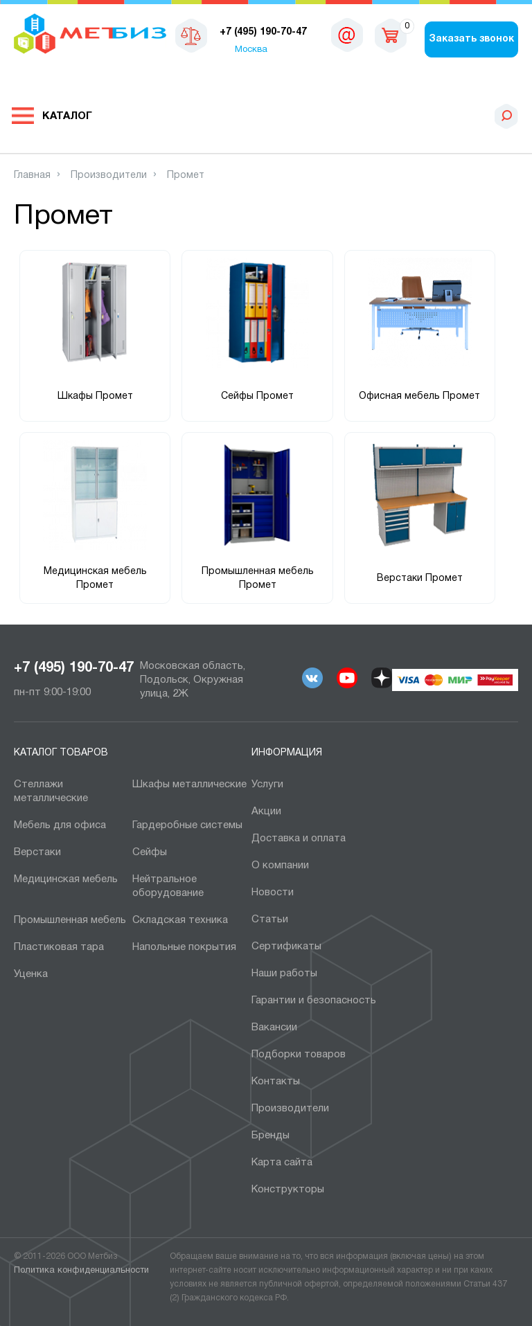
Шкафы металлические (189, 784)
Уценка (31, 974)
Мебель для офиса (60, 825)
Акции (266, 811)
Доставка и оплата (298, 838)
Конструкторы (287, 1189)
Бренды (270, 1135)
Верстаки (37, 852)
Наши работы (284, 973)
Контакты (275, 1081)
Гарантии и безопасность (313, 1000)
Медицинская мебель (66, 879)
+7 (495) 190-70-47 (74, 668)
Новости (272, 892)
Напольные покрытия (184, 947)
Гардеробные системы (187, 825)
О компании (280, 865)
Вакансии (274, 1027)
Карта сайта (281, 1162)
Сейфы (149, 852)
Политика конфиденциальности (81, 1270)
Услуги (267, 784)
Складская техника (180, 920)
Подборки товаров (298, 1054)
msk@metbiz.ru (347, 34)
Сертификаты (286, 946)
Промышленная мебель (70, 920)
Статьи (269, 919)
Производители (290, 1108)
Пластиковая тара (59, 947)
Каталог (67, 116)
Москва (251, 50)
